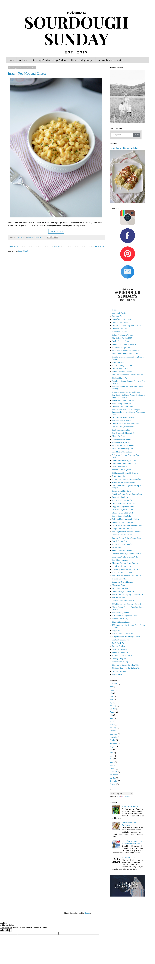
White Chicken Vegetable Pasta (123, 482)
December (113, 684)
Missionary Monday (119, 649)
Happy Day (116, 630)
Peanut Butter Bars (119, 476)
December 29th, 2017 (120, 332)
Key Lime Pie (117, 316)
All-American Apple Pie (121, 442)
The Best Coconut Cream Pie (123, 446)
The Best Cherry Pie (119, 378)
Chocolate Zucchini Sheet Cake (123, 503)
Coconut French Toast (120, 369)
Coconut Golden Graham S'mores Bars (126, 538)
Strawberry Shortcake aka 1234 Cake (125, 569)
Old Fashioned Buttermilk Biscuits (125, 473)
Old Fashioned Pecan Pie (121, 439)
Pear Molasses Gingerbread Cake (124, 616)
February (113, 706)
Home (11, 60)
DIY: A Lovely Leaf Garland (122, 633)
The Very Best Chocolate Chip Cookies (126, 576)
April (112, 687)
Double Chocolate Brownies (122, 522)
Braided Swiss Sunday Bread (122, 551)
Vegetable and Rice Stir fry (122, 500)
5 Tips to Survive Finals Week (123, 601)
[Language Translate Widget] (121, 793)
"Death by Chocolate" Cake (122, 566)
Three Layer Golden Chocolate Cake (125, 665)
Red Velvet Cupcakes (120, 588)
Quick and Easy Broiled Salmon (124, 463)
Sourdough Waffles (119, 313)
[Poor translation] (8, 930)
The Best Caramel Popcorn (122, 420)
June (111, 696)
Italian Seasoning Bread (121, 347)
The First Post (117, 674)
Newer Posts (13, 246)
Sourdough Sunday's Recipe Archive (49, 60)
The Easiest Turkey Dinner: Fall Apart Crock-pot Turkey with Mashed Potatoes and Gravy (128, 412)
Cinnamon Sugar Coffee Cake (123, 591)
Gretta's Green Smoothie (121, 640)
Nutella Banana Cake (120, 541)
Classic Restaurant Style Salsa (123, 513)
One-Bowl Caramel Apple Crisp (124, 460)
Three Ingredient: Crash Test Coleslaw (126, 532)
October (113, 709)
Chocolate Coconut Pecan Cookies (125, 563)
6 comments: (39, 237)
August (112, 712)
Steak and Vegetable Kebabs (122, 510)
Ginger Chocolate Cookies (122, 529)
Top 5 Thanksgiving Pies (121, 430)
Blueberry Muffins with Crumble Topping (127, 375)
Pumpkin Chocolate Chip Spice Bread (126, 637)
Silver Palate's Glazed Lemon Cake (125, 557)
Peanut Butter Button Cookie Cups (125, 354)
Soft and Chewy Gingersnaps (123, 427)
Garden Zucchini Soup (120, 341)
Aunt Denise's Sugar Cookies (123, 400)
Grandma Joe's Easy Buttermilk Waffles (126, 554)
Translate (124, 797)
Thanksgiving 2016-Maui (121, 403)
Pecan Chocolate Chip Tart (122, 573)
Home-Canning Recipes (82, 60)
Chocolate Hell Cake (119, 329)
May (111, 699)
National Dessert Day (120, 619)
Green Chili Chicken (119, 467)
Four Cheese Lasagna (120, 560)
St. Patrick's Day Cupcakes (122, 365)
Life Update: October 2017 (122, 338)
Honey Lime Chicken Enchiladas (125, 148)
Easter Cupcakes (118, 362)
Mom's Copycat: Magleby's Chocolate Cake (128, 595)
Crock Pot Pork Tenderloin (122, 535)
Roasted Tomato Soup (120, 662)
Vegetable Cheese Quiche (121, 470)
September (114, 743)
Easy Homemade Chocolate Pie (123, 433)
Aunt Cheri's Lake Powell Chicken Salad (127, 494)
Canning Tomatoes (119, 671)
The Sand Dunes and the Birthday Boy (126, 668)
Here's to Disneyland (119, 579)
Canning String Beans (120, 659)
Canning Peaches (118, 646)
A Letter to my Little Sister (122, 656)
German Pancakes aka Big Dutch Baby (126, 392)
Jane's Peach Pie (118, 643)
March (112, 724)
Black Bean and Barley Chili (122, 449)
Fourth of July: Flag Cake (121, 516)
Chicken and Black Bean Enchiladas (125, 424)
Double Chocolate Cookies (122, 372)
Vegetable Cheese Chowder (122, 544)
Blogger (87, 913)
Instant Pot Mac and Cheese (27, 73)
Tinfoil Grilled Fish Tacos (121, 491)
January (113, 690)
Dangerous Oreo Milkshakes (122, 582)
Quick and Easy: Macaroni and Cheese (126, 519)
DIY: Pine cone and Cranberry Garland (126, 604)
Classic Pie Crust (118, 436)
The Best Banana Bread (121, 622)
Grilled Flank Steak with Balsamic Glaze (127, 525)
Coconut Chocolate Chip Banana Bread (126, 325)
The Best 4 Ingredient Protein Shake (125, 351)
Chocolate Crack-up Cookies (122, 407)
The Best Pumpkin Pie (120, 612)
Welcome (23, 60)
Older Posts (99, 246)
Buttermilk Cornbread (120, 497)
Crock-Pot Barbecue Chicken (123, 417)
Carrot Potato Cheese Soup (122, 452)
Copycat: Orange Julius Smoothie (124, 507)
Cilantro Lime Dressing (120, 322)
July (111, 693)
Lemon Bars (116, 547)
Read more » (56, 231)
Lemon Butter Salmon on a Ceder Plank (127, 479)
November (114, 737)
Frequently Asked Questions (111, 60)
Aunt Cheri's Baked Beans (122, 319)
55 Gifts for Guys (118, 598)
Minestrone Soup (118, 585)
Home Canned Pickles (120, 652)
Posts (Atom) (23, 251)
